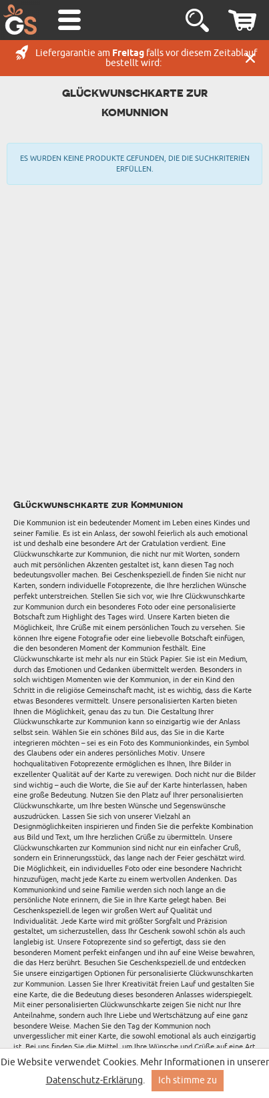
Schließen (250, 58)
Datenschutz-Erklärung (94, 1080)
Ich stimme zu (187, 1080)
